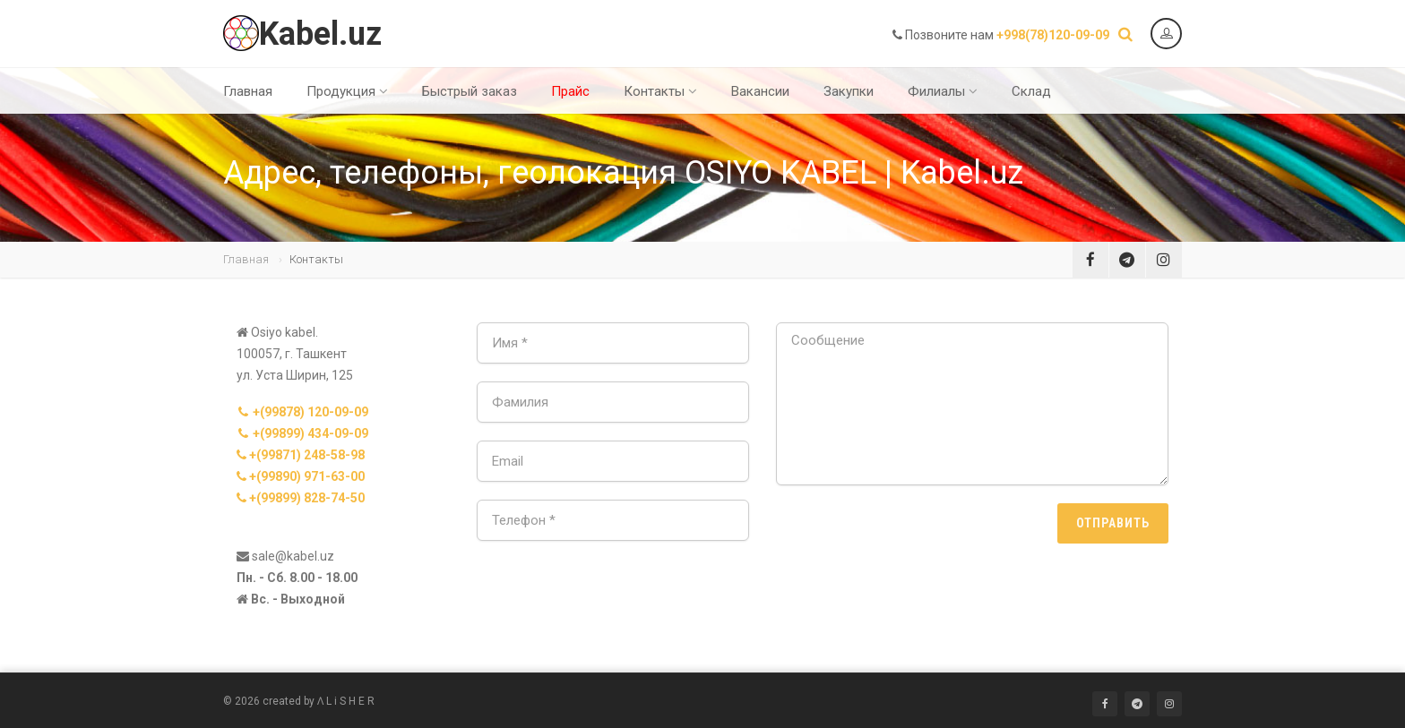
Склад (1031, 91)
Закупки (848, 91)
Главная (247, 91)
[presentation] (912, 538)
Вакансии (760, 91)
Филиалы (943, 91)
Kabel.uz (302, 34)
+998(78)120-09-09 (1052, 35)
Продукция (347, 91)
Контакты (660, 91)
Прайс (570, 91)
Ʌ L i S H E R (346, 701)
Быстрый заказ (469, 91)
